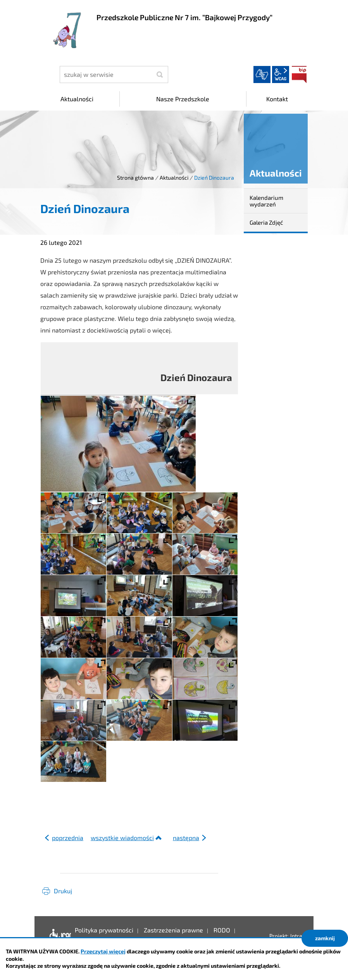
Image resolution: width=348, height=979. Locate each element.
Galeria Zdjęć (266, 222)
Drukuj (63, 890)
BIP (299, 74)
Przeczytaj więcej (103, 951)
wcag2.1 (280, 74)
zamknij (325, 938)
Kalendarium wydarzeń (266, 201)
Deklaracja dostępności (58, 935)
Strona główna (135, 177)
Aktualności (174, 177)
